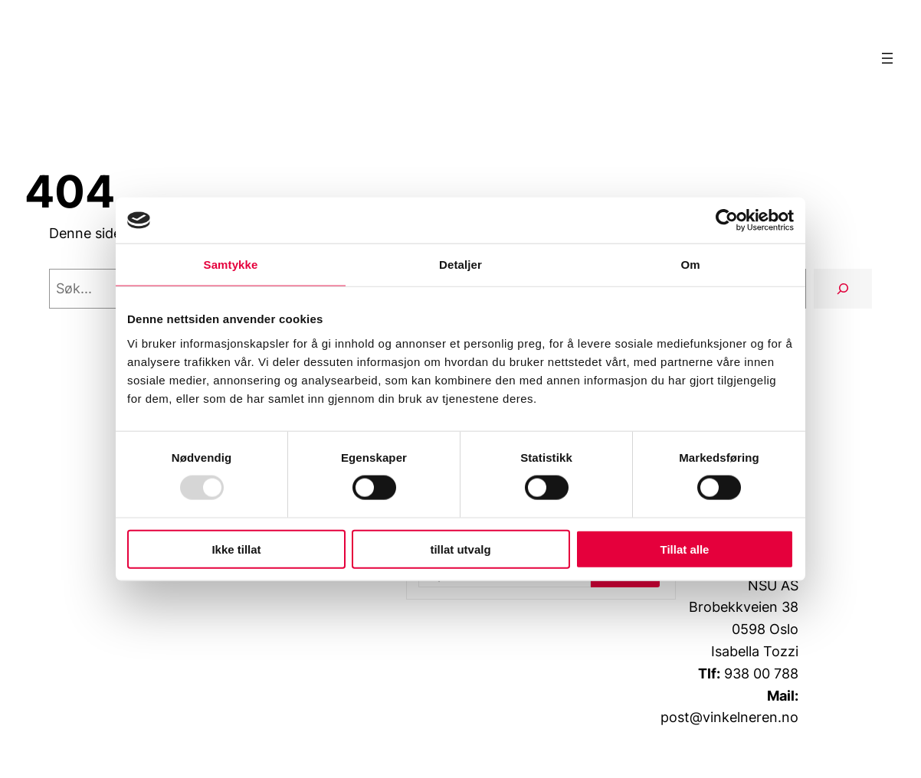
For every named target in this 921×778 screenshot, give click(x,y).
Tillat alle (685, 548)
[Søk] (843, 289)
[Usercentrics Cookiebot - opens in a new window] (727, 220)
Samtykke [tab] (231, 264)
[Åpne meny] (887, 58)
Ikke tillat (236, 548)
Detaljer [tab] (460, 264)
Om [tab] (690, 264)
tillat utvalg (460, 548)
